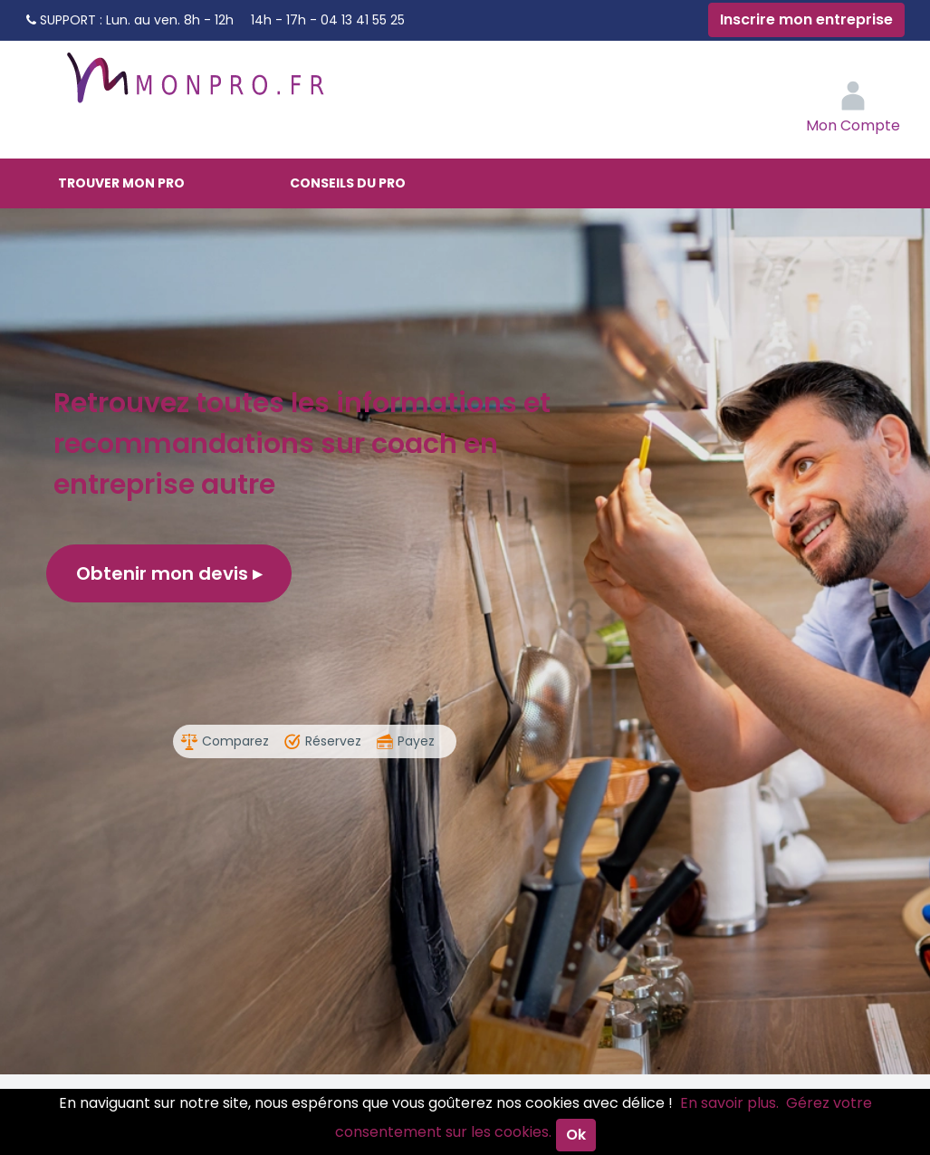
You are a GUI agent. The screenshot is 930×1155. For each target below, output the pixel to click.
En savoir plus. (729, 1102)
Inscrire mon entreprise (806, 19)
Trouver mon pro (121, 183)
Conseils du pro (348, 183)
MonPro (194, 86)
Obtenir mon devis (169, 573)
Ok (576, 1134)
